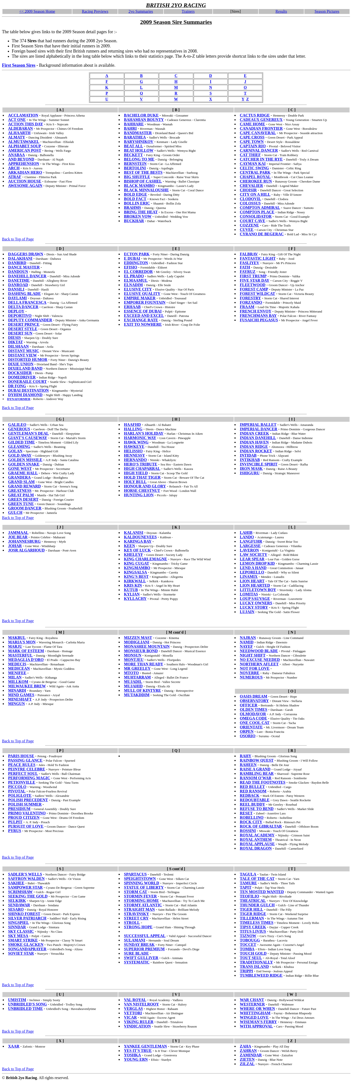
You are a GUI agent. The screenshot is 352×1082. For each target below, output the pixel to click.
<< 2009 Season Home (37, 11)
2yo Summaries (141, 11)
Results (281, 11)
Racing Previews (95, 11)
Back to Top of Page (18, 239)
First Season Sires (18, 65)
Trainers (188, 11)
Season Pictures (327, 11)
